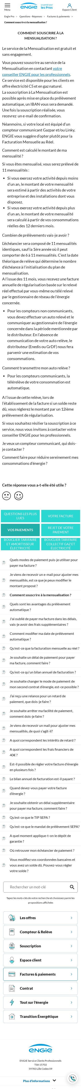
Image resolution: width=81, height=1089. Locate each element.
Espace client (25, 960)
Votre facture (60, 516)
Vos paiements (20, 530)
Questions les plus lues (20, 516)
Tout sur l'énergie (28, 1002)
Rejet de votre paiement (61, 530)
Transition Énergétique (33, 1016)
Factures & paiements (32, 974)
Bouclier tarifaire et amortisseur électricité (20, 544)
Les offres (22, 918)
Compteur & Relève (30, 932)
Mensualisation (41, 48)
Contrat (21, 988)
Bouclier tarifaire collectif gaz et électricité (60, 544)
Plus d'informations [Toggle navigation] (39, 1081)
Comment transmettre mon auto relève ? (36, 367)
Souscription (25, 946)
